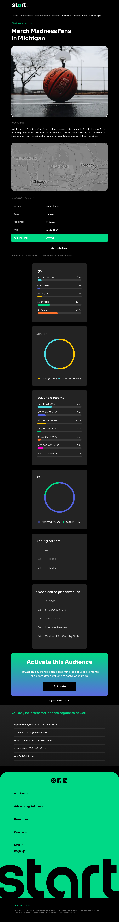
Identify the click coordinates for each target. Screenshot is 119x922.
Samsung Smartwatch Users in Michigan (33, 740)
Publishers (21, 793)
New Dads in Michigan (24, 756)
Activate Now (59, 248)
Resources (21, 819)
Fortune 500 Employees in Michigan (31, 732)
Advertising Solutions (28, 806)
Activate (59, 686)
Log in (18, 844)
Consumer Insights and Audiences (41, 15)
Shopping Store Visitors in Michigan (31, 748)
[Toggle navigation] (105, 5)
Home (14, 15)
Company (20, 832)
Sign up (19, 851)
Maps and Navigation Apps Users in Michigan (35, 724)
